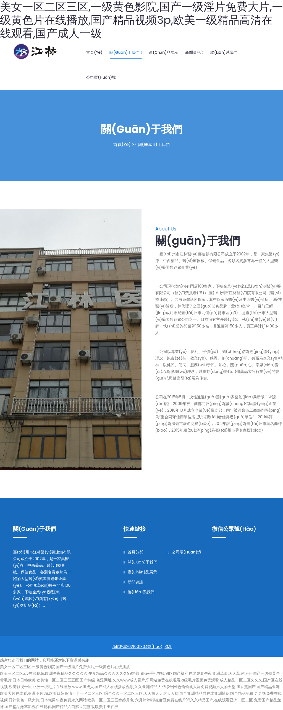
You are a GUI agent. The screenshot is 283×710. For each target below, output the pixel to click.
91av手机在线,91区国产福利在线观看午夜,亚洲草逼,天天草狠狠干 (196, 673)
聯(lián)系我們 (223, 52)
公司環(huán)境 (101, 77)
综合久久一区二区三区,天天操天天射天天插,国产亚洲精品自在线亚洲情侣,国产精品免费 (178, 693)
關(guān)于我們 (125, 52)
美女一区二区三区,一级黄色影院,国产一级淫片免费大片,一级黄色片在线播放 (65, 667)
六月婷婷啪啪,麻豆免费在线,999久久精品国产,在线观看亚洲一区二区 (194, 700)
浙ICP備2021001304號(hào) (137, 646)
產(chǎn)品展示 (164, 52)
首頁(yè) (94, 52)
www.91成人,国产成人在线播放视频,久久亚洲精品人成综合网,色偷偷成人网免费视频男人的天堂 (153, 687)
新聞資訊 (194, 52)
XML (168, 646)
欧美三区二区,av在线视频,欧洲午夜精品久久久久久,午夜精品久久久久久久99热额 (70, 673)
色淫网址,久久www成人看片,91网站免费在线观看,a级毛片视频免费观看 (157, 680)
